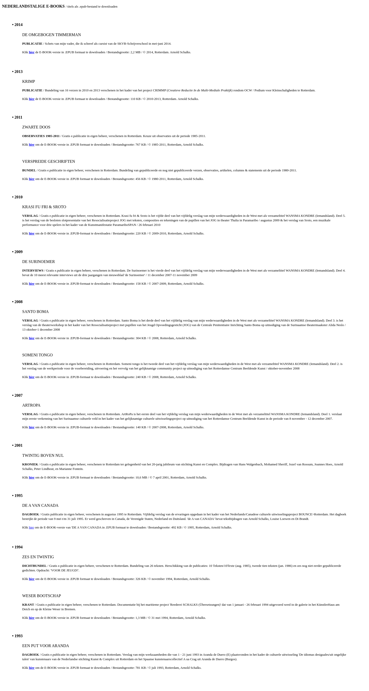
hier (31, 527)
